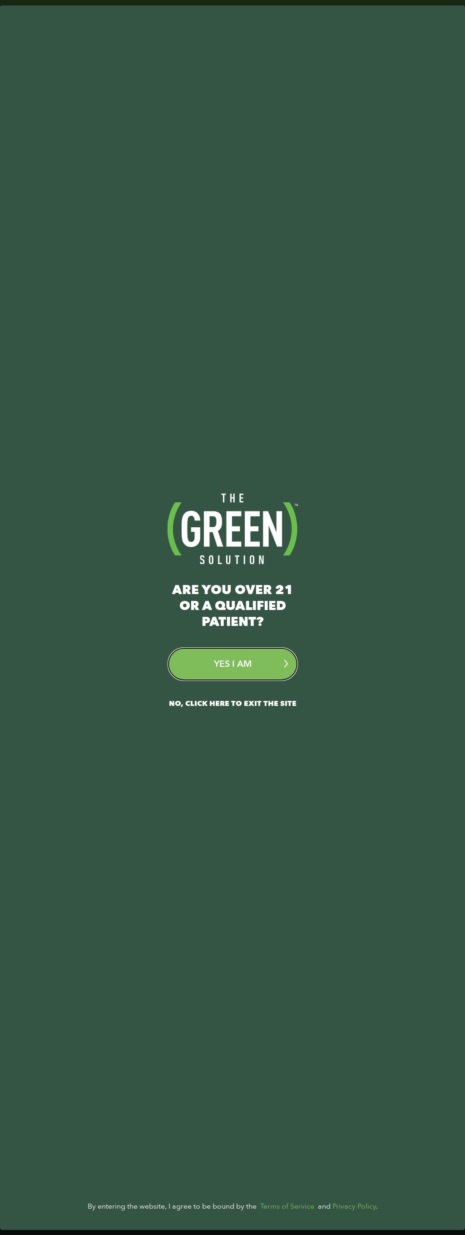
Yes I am (251, 664)
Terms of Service (287, 1211)
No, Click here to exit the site (233, 704)
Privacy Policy (354, 1211)
